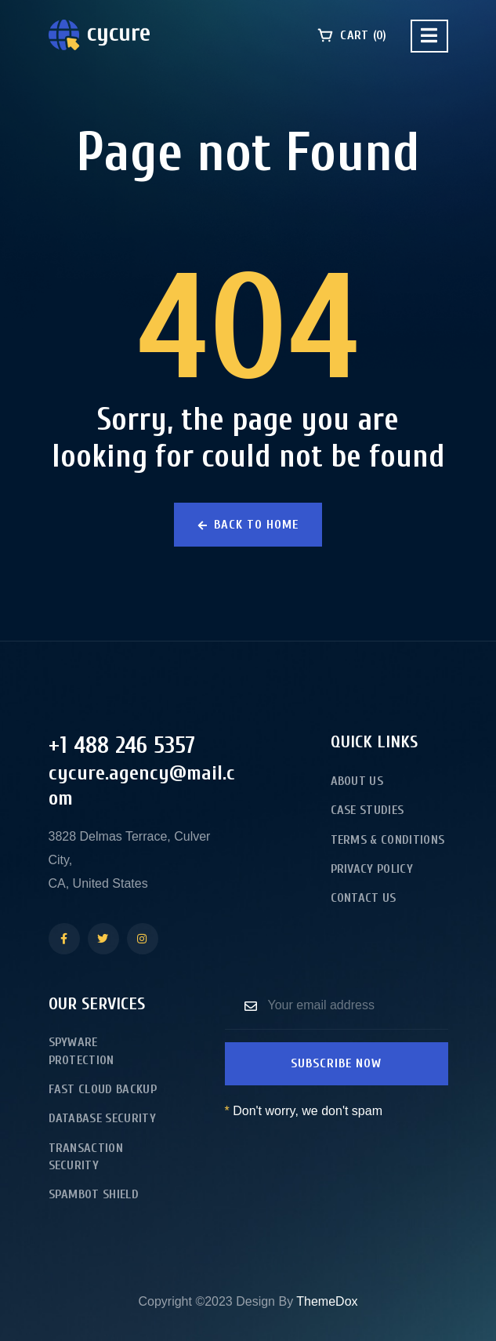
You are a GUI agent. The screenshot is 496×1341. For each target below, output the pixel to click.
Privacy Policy (372, 869)
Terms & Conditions (388, 840)
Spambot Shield (94, 1194)
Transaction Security (86, 1156)
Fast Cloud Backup (103, 1089)
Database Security (102, 1118)
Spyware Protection (81, 1051)
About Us (357, 781)
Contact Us (363, 898)
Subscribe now (336, 1063)
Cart (351, 35)
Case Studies (367, 810)
